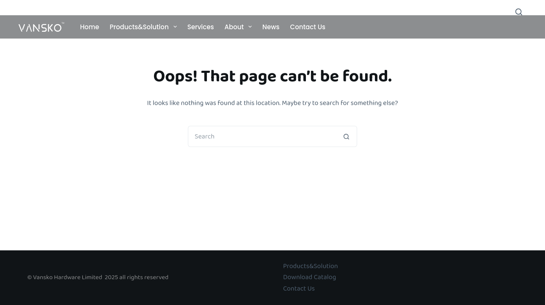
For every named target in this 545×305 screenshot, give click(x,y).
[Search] (518, 11)
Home (89, 26)
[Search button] (346, 136)
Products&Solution (145, 27)
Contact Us (308, 26)
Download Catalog (309, 277)
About (240, 27)
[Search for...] (262, 136)
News (270, 26)
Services (200, 26)
